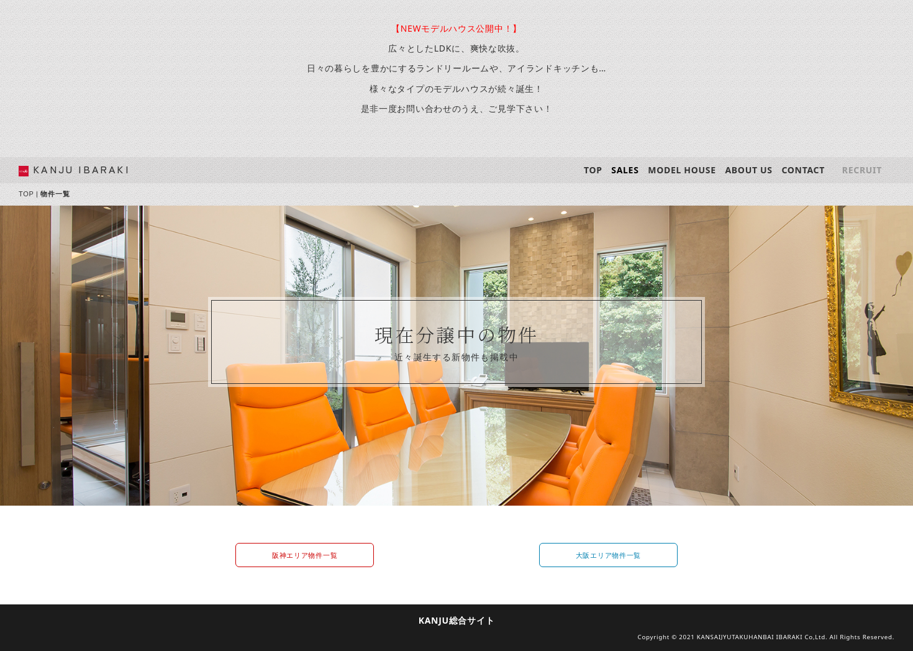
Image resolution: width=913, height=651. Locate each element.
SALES (624, 170)
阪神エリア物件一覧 (304, 555)
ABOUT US (748, 170)
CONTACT (803, 170)
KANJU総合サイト (457, 620)
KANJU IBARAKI (81, 169)
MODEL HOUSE (681, 170)
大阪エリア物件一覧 (608, 555)
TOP (593, 170)
